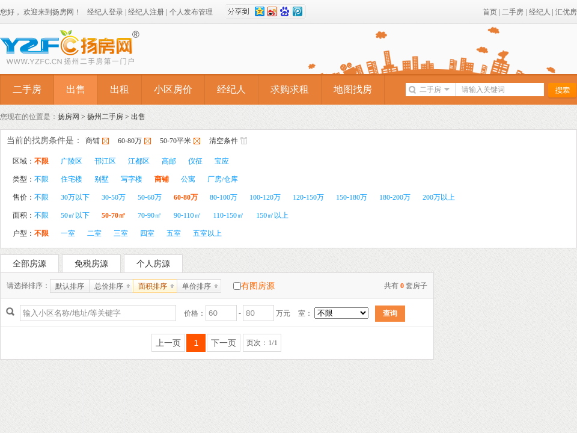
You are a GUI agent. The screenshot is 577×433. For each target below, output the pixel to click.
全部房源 (29, 263)
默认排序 (69, 286)
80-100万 (223, 197)
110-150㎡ (229, 215)
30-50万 (114, 197)
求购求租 (289, 89)
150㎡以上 (272, 215)
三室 (121, 233)
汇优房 (566, 12)
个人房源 (153, 263)
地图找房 (353, 89)
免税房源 (91, 263)
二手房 (513, 12)
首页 (490, 12)
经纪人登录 (105, 12)
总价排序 (108, 286)
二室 (94, 233)
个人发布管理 (191, 12)
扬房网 (68, 116)
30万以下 (75, 197)
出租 (119, 89)
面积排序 (152, 286)
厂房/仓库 (222, 179)
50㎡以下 (75, 215)
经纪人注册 (146, 12)
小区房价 (173, 89)
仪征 (195, 161)
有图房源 (258, 285)
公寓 (188, 179)
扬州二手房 (105, 116)
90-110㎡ (187, 215)
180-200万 (395, 197)
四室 (147, 233)
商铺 (92, 141)
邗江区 (105, 161)
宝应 (222, 161)
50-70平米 (175, 141)
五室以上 (207, 233)
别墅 (101, 179)
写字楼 (131, 179)
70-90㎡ (150, 215)
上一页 (168, 343)
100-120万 (265, 197)
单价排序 (196, 286)
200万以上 (439, 197)
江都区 (139, 161)
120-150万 (308, 197)
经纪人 (540, 12)
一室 (68, 233)
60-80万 (130, 141)
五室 (173, 233)
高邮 (169, 161)
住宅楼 (71, 179)
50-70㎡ (114, 215)
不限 (41, 161)
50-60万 (150, 197)
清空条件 (223, 141)
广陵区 (71, 161)
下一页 (223, 343)
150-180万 (351, 197)
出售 (75, 89)
